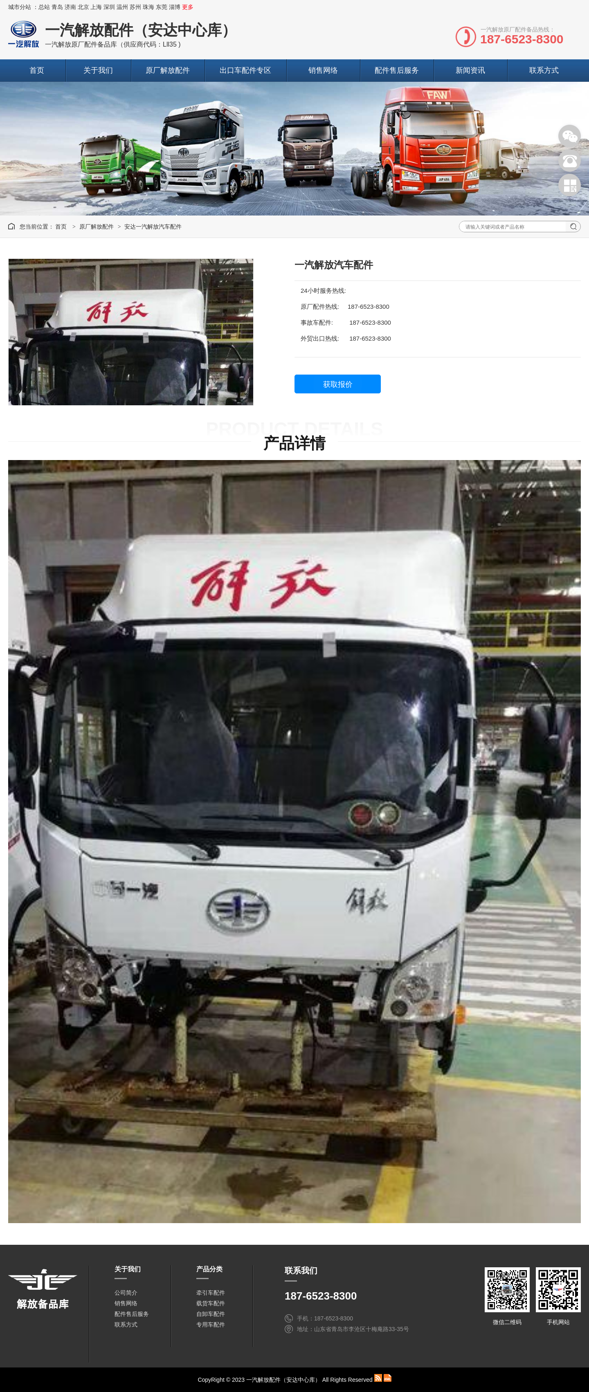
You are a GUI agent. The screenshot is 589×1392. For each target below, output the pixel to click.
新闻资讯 (470, 70)
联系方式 (544, 70)
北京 (83, 7)
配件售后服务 (397, 70)
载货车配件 (210, 1303)
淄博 (174, 7)
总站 (44, 7)
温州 (122, 7)
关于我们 (98, 70)
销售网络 (323, 70)
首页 (36, 70)
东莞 (161, 7)
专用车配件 (210, 1324)
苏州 (135, 7)
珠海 (148, 7)
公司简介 (126, 1292)
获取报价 (338, 384)
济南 (70, 7)
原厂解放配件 (168, 70)
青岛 (57, 7)
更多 (187, 7)
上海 (96, 7)
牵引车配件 (210, 1292)
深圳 (109, 7)
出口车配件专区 (245, 70)
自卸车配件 (210, 1314)
